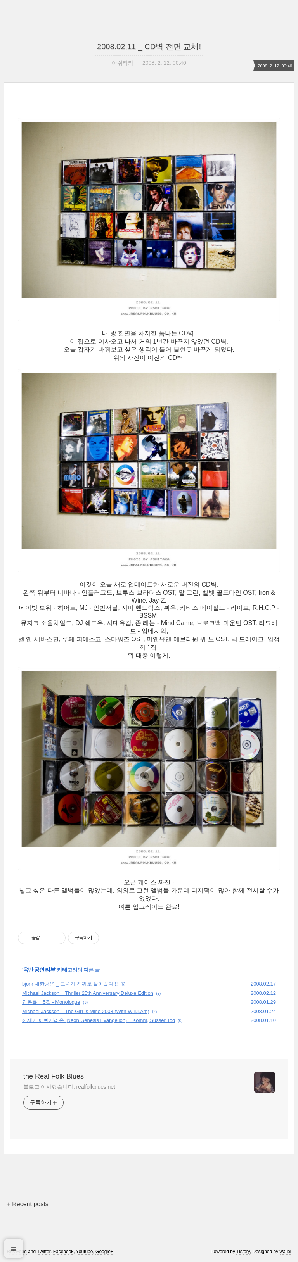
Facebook (63, 1251)
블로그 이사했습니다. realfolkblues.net (69, 1087)
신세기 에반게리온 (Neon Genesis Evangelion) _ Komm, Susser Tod (98, 1020)
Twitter (43, 1251)
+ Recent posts (27, 1204)
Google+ (104, 1251)
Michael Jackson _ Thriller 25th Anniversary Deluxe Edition (87, 993)
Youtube (84, 1251)
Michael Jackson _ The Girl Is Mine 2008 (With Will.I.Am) (85, 1011)
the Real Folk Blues (53, 1076)
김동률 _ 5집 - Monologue (51, 1002)
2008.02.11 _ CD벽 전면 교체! (149, 46)
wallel (285, 1251)
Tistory (243, 1251)
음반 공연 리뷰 (39, 970)
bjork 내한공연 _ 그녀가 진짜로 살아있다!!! (70, 984)
